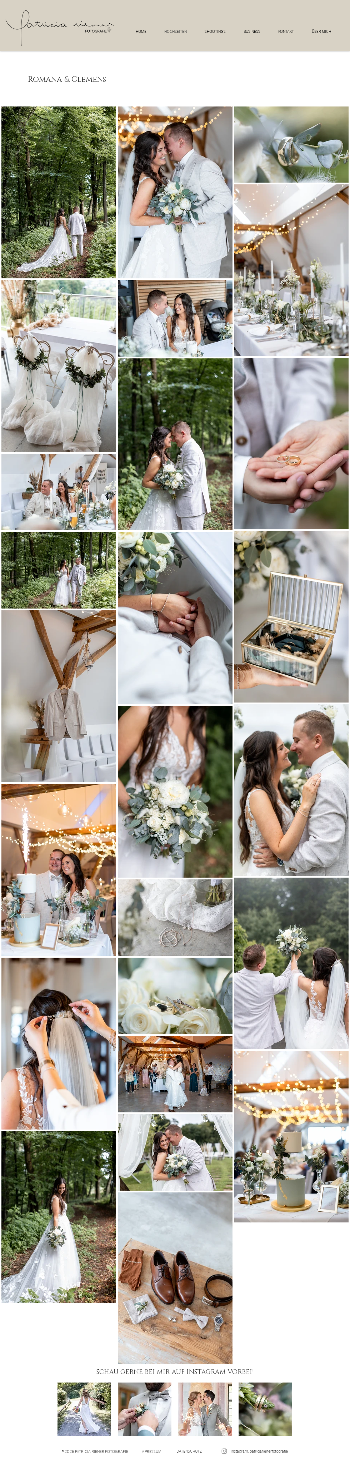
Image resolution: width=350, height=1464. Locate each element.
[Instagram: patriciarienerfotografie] (259, 1451)
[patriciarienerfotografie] (224, 1451)
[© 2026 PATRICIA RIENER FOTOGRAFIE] (94, 1451)
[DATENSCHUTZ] (189, 1450)
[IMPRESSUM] (150, 1451)
